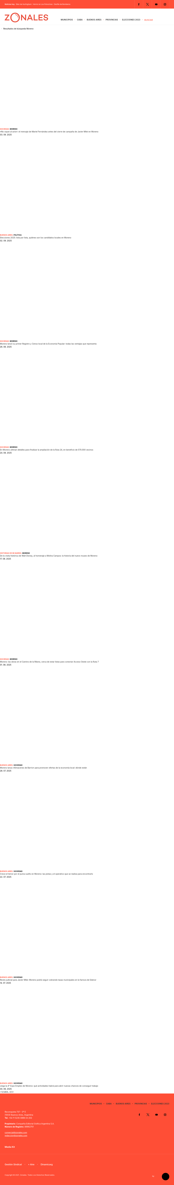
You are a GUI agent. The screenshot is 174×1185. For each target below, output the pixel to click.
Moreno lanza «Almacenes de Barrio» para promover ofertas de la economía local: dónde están (43, 768)
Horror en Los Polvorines (43, 4)
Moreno (13, 129)
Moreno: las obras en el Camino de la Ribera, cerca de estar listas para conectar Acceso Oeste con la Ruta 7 (49, 662)
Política (18, 235)
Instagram (165, 4)
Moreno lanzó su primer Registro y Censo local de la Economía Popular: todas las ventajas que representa (48, 344)
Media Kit (10, 1147)
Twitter (147, 4)
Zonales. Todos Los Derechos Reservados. (37, 1175)
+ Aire (31, 1164)
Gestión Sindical (13, 1164)
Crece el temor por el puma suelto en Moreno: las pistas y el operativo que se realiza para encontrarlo (46, 874)
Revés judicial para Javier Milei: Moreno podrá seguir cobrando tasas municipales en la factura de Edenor (48, 980)
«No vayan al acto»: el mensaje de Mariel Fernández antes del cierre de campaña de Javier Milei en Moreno (49, 131)
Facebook (139, 4)
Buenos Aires (94, 19)
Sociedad (4, 129)
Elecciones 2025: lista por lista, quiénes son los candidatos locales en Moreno (35, 237)
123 (11, 1092)
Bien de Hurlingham (24, 4)
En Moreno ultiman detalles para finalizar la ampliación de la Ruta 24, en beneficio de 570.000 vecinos (46, 450)
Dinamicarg (47, 1164)
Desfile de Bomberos (62, 4)
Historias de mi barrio (10, 553)
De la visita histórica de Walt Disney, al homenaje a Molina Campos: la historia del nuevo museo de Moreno (49, 556)
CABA (80, 19)
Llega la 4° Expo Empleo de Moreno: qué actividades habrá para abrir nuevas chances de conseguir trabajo (49, 1086)
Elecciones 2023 (131, 19)
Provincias (112, 19)
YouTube (156, 4)
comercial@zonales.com (16, 1132)
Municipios (67, 19)
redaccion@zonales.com (16, 1135)
